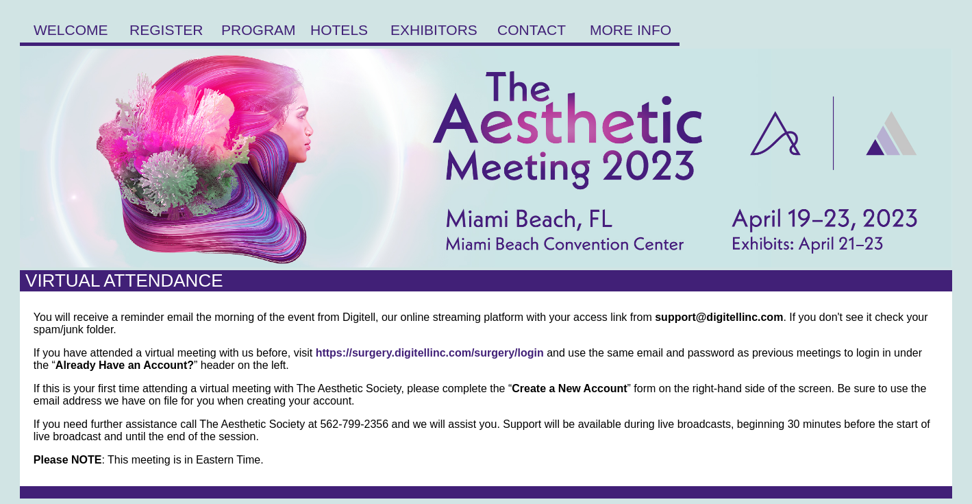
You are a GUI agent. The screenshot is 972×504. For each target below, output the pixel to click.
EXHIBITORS (433, 30)
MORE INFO (630, 30)
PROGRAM (258, 30)
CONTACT (531, 30)
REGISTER (166, 30)
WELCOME (71, 30)
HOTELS (339, 30)
